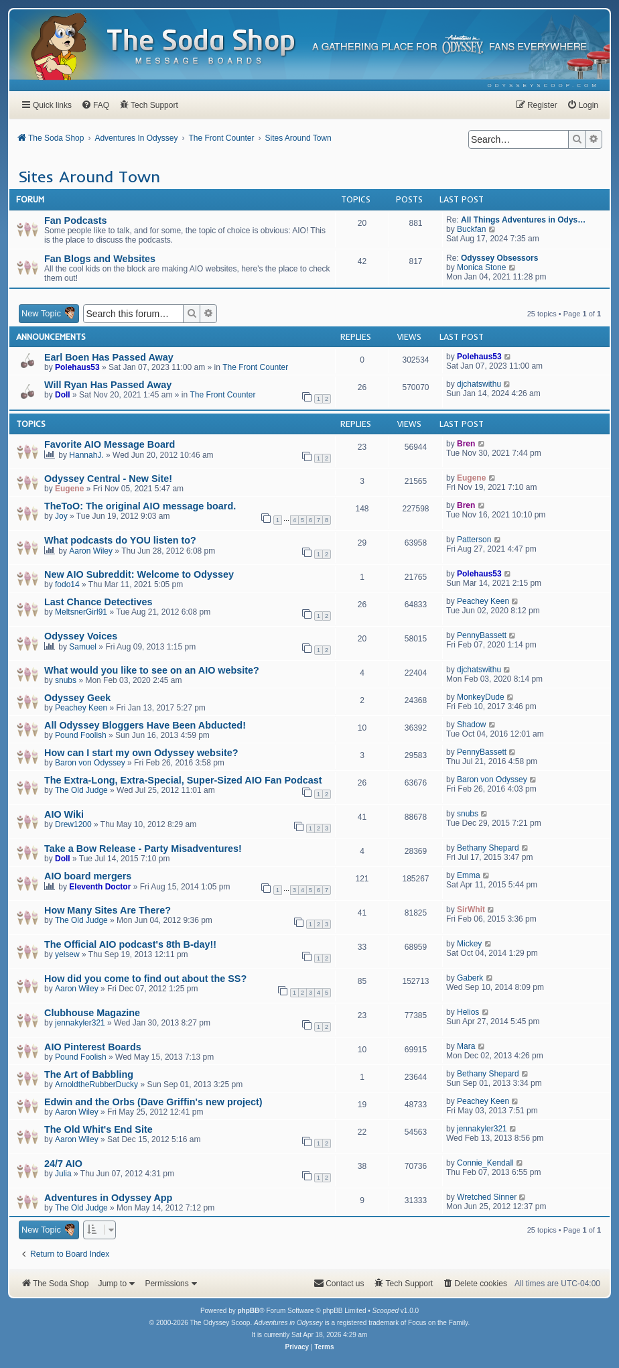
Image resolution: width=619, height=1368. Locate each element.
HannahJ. (86, 455)
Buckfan (471, 229)
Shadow (471, 724)
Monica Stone (481, 267)
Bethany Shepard (488, 848)
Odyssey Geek (77, 697)
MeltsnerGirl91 (81, 612)
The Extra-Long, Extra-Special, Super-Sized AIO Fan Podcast (183, 780)
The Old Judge (81, 790)
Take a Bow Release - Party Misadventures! (143, 848)
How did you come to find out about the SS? (145, 978)
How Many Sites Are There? (107, 910)
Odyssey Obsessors (499, 258)
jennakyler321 (80, 1023)
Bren (466, 443)
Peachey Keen (483, 601)
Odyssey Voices (80, 636)
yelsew (67, 954)
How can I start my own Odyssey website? (141, 752)
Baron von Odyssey (90, 762)
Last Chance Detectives (98, 602)
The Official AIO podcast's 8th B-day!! (130, 944)
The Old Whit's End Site (98, 1129)
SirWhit (471, 909)
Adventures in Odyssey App (108, 1197)
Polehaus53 (77, 367)
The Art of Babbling (88, 1074)
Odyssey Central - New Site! (108, 478)
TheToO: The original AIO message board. (140, 506)
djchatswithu (479, 384)
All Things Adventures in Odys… (523, 220)
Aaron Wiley (91, 551)
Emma (468, 875)
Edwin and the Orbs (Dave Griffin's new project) (153, 1102)
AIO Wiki (64, 814)
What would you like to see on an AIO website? (151, 670)
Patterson (474, 539)
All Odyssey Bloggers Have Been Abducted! (145, 725)
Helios (468, 1012)
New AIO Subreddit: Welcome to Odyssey (139, 574)
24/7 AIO (63, 1163)
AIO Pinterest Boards (92, 1047)
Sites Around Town (89, 176)
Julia (63, 1173)
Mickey (469, 943)
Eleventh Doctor (100, 886)
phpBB (248, 1310)
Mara (466, 1046)
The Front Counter (255, 367)
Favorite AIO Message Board (109, 444)
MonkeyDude (480, 697)
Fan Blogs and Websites (99, 258)
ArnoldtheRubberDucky (96, 1084)
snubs (65, 680)
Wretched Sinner (487, 1197)
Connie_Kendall (485, 1163)
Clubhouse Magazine (92, 1012)
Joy (61, 516)
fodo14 (67, 584)
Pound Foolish (81, 735)
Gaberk (470, 978)
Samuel (82, 646)
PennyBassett (481, 635)
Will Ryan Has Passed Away (107, 384)
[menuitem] (544, 85)
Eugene (69, 488)
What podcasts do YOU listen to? (120, 540)
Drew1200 (73, 824)
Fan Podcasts (75, 220)
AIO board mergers (87, 876)
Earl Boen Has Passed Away (109, 357)
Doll (62, 394)
